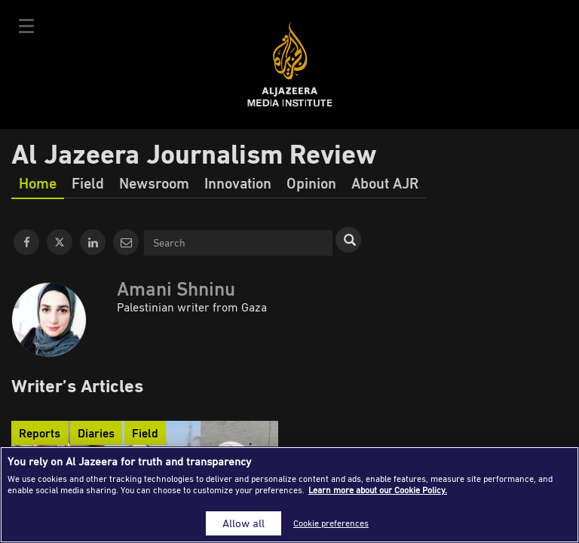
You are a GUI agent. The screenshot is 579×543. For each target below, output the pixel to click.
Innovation (237, 182)
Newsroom (154, 182)
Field (88, 182)
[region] (289, 494)
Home (38, 182)
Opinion (311, 182)
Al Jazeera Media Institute (289, 64)
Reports (39, 432)
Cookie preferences (331, 523)
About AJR (384, 182)
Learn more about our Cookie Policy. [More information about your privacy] (377, 489)
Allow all (243, 523)
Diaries (96, 432)
